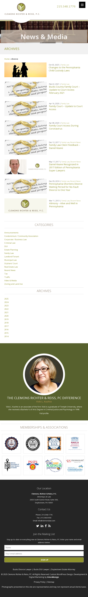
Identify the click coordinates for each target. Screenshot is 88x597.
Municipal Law (10, 258)
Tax (6, 272)
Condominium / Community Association (21, 234)
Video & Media (10, 279)
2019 (6, 318)
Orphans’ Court (11, 262)
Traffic (7, 276)
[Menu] (82, 5)
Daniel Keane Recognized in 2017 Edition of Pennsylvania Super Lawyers (64, 166)
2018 (6, 321)
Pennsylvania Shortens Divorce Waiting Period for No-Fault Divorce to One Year (65, 185)
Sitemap (50, 580)
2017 (6, 325)
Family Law (65, 63)
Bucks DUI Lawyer (41, 568)
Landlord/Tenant (11, 255)
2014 (6, 335)
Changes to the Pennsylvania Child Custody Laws (64, 67)
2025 (6, 297)
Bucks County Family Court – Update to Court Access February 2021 (64, 88)
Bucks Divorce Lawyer (22, 568)
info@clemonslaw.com (46, 519)
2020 (6, 314)
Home (7, 57)
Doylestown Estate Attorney (63, 568)
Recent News (75, 141)
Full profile (44, 412)
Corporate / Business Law (15, 238)
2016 (6, 328)
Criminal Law (9, 241)
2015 (6, 331)
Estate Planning (11, 248)
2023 (6, 304)
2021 (6, 311)
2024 (6, 301)
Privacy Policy (39, 580)
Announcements (11, 231)
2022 (6, 307)
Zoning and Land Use (13, 282)
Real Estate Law (11, 265)
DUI (6, 245)
